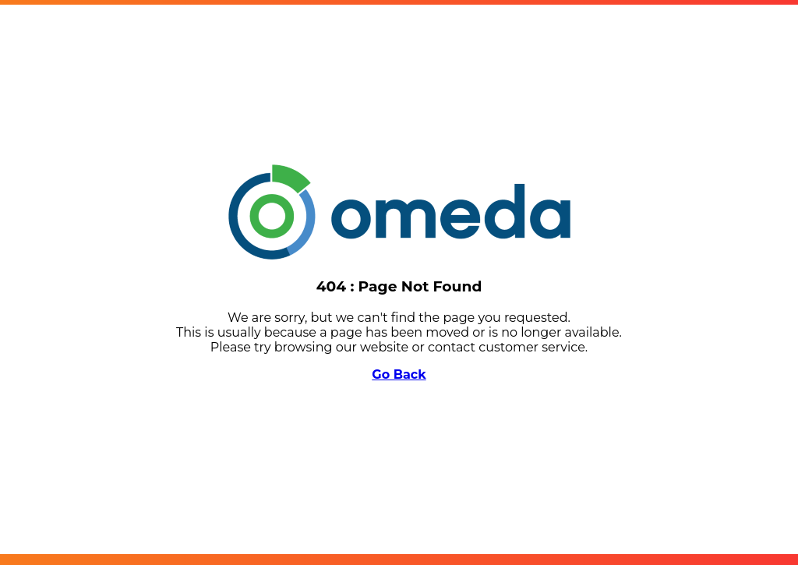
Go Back (398, 374)
